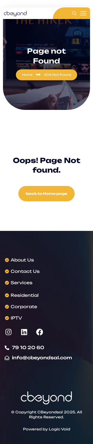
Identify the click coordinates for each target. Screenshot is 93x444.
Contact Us (25, 271)
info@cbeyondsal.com (42, 357)
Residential (25, 295)
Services (21, 282)
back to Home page (46, 193)
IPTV (16, 318)
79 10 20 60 (28, 347)
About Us (22, 259)
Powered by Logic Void (46, 429)
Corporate (24, 306)
